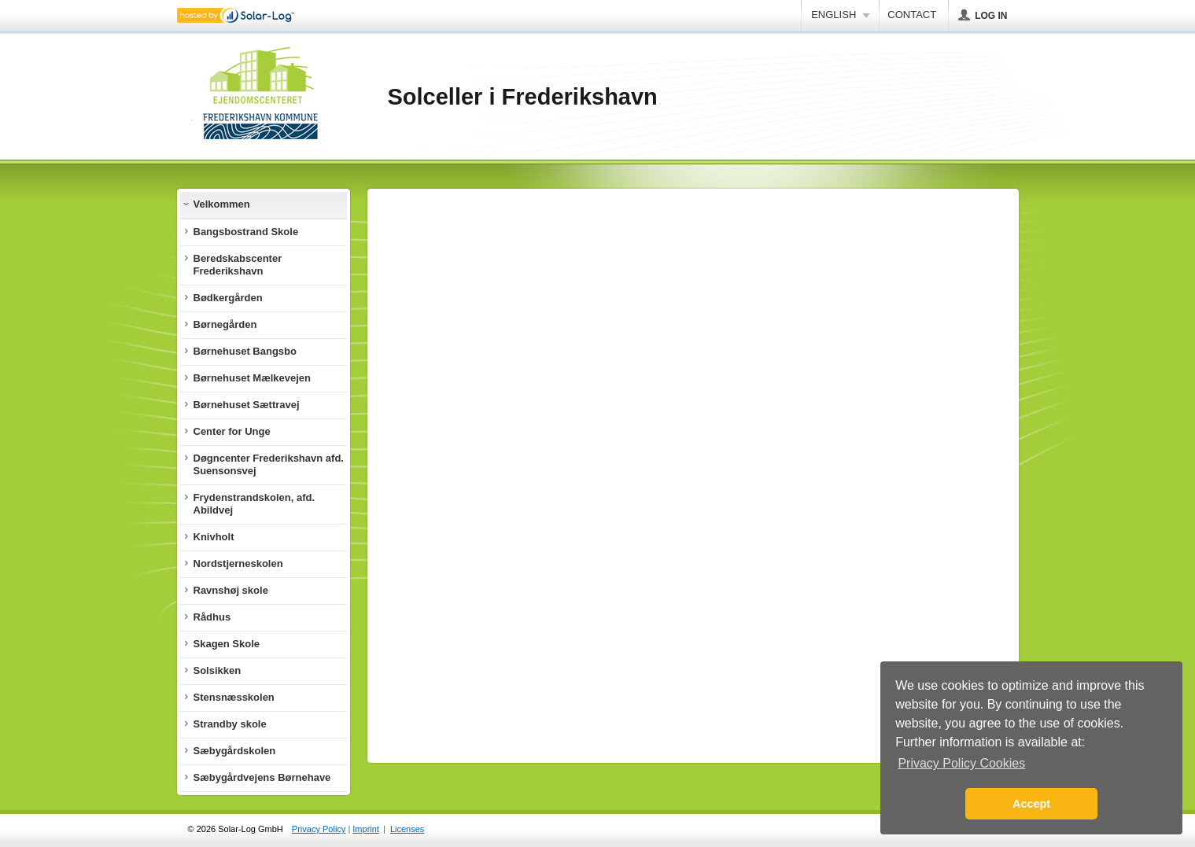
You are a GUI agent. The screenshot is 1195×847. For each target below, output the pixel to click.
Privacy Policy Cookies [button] (961, 763)
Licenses (407, 829)
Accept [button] (1031, 803)
